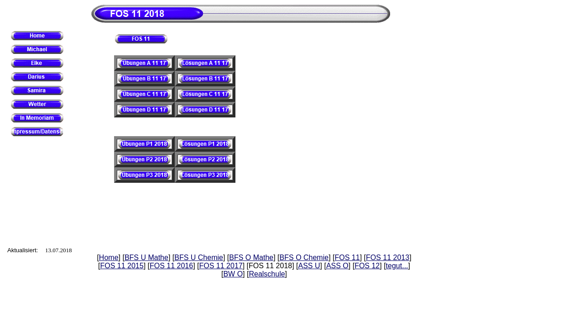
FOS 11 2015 (121, 266)
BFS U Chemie (198, 257)
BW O (233, 274)
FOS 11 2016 (171, 266)
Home (109, 257)
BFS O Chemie (304, 257)
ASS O (337, 266)
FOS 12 (367, 266)
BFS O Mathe (251, 257)
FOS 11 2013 (387, 257)
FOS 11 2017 (221, 266)
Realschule (267, 274)
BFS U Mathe (146, 257)
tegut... (397, 266)
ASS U (309, 266)
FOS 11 (347, 257)
